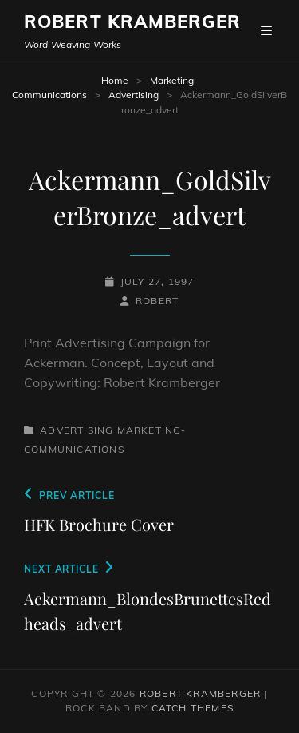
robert (157, 301)
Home (114, 80)
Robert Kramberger (132, 21)
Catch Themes (192, 708)
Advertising (133, 95)
